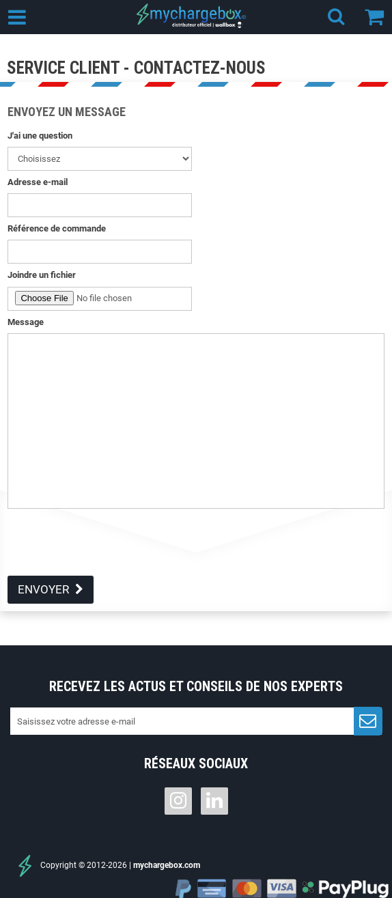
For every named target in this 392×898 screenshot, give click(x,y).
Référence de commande (57, 228)
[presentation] (111, 549)
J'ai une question (40, 135)
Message (26, 322)
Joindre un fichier (42, 275)
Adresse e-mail (38, 182)
